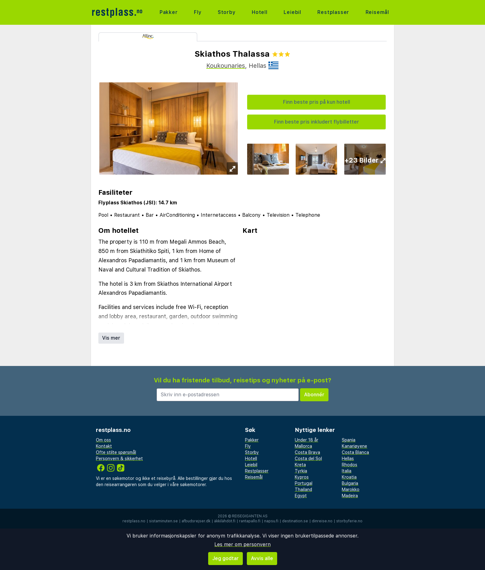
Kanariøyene (354, 446)
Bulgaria (350, 483)
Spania (348, 439)
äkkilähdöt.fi (224, 521)
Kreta (300, 464)
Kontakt (104, 446)
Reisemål (377, 12)
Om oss (103, 439)
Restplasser (333, 12)
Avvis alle (262, 558)
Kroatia (349, 477)
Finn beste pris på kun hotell (316, 102)
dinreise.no (322, 521)
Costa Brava (307, 452)
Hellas (348, 458)
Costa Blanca (355, 452)
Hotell (260, 12)
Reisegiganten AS (250, 516)
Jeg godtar (225, 558)
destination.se (295, 521)
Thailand (303, 489)
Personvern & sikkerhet (119, 458)
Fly (197, 12)
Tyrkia (301, 470)
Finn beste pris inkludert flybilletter (316, 122)
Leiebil (292, 12)
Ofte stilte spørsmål (116, 452)
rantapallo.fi (249, 521)
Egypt (301, 495)
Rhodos (349, 464)
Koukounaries (225, 65)
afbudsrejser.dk (196, 521)
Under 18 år (306, 439)
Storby (227, 12)
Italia (346, 470)
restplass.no (133, 521)
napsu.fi (271, 521)
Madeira (350, 495)
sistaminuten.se (163, 521)
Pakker (169, 12)
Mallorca (303, 446)
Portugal (303, 483)
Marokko (350, 489)
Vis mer (111, 338)
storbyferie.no (349, 521)
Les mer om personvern (242, 544)
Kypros (302, 477)
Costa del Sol (308, 458)
